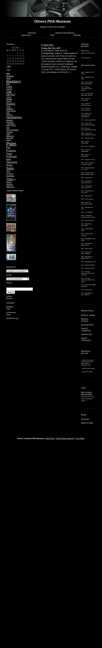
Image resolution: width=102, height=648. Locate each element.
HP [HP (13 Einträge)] (8, 125)
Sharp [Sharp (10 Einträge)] (9, 165)
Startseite (32, 33)
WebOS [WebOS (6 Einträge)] (9, 185)
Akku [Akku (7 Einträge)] (8, 78)
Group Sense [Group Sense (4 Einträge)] (11, 111)
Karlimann (85, 419)
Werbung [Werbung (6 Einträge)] (10, 187)
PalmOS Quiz (86, 334)
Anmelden (10, 303)
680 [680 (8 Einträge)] (8, 74)
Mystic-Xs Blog (87, 423)
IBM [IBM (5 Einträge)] (7, 128)
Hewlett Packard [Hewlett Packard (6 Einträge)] (9, 121)
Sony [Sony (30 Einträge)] (10, 168)
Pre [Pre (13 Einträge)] (8, 147)
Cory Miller (80, 438)
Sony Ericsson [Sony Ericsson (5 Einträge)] (9, 172)
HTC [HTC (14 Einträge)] (13, 125)
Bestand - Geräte (88, 315)
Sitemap (77, 35)
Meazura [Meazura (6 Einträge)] (10, 136)
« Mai (8, 66)
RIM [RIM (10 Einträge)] (8, 159)
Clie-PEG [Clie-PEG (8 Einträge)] (10, 94)
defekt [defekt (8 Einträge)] (9, 99)
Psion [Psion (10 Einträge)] (9, 153)
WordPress (50, 438)
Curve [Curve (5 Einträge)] (8, 97)
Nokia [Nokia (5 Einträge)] (8, 140)
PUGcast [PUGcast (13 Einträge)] (11, 156)
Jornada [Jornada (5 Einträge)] (9, 132)
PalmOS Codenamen (86, 330)
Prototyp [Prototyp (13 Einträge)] (11, 150)
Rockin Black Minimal (64, 438)
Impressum (26, 35)
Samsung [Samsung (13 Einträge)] (11, 162)
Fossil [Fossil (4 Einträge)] (8, 106)
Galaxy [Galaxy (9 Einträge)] (9, 108)
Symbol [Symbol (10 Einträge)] (10, 176)
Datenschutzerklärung (64, 33)
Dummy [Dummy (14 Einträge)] (10, 103)
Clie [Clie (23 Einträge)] (9, 91)
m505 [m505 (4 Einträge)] (8, 134)
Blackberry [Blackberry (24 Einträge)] (13, 81)
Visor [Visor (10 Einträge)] (9, 182)
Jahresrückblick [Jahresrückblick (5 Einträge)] (12, 130)
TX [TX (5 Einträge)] (14, 179)
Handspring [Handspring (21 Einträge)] (14, 117)
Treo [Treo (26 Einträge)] (9, 179)
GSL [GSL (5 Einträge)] (8, 113)
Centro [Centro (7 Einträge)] (9, 89)
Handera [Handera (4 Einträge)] (9, 115)
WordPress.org (12, 318)
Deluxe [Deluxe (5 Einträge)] (9, 101)
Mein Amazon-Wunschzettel (87, 393)
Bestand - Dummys (85, 320)
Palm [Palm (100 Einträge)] (11, 143)
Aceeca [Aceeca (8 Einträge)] (10, 76)
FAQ (52, 35)
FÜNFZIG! (47, 45)
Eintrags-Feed (10, 308)
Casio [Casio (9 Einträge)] (9, 86)
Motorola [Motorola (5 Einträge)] (9, 138)
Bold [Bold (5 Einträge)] (8, 84)
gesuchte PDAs (87, 325)
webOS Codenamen (86, 339)
